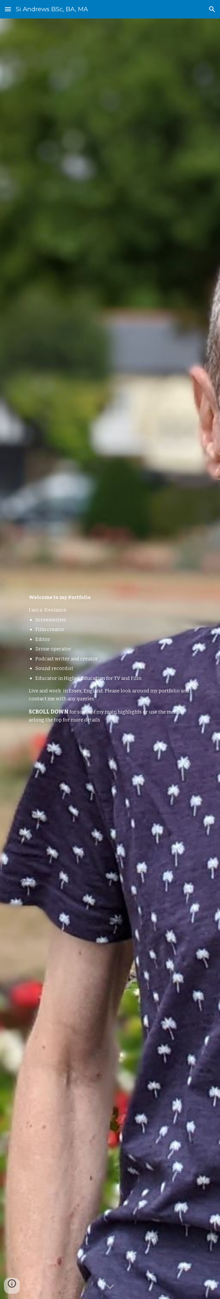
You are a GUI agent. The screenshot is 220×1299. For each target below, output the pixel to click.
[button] (8, 9)
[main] (110, 658)
